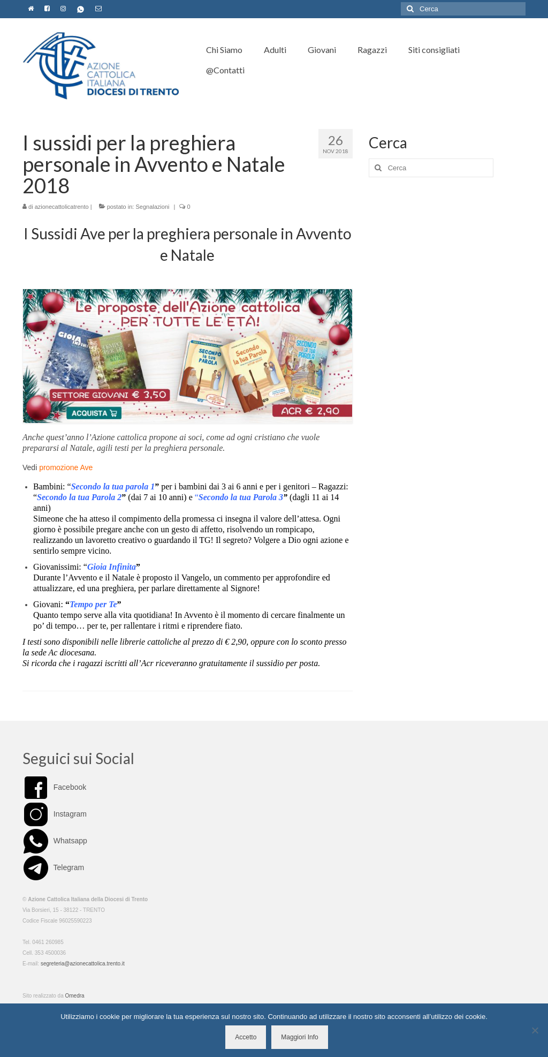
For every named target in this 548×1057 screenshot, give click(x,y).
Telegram (53, 867)
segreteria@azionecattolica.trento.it (83, 964)
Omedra (75, 996)
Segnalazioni (152, 206)
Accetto (245, 1037)
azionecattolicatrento (62, 206)
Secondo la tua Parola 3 (241, 497)
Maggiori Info (299, 1037)
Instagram (54, 814)
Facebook (54, 787)
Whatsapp (54, 840)
